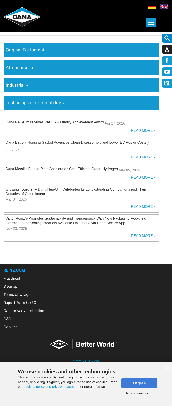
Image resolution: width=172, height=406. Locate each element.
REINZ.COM (14, 270)
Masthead (12, 278)
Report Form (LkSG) (21, 302)
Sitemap (10, 286)
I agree (139, 383)
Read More (142, 130)
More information (138, 393)
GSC (7, 318)
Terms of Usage (17, 294)
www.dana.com (86, 360)
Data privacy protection (24, 310)
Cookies (10, 327)
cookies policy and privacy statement (51, 386)
